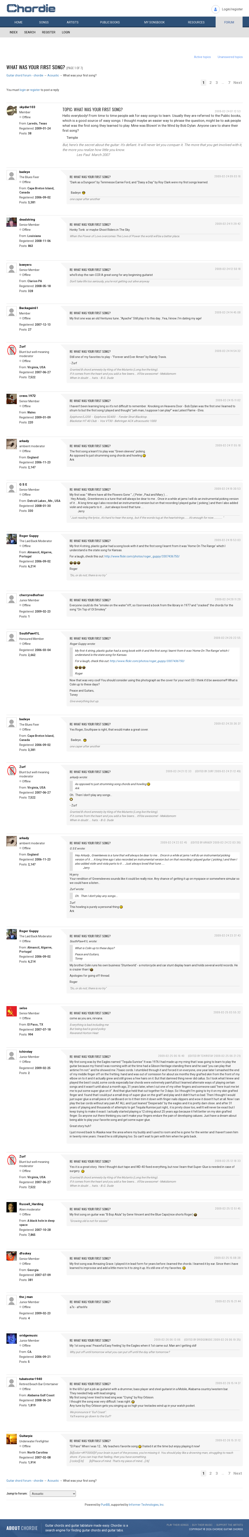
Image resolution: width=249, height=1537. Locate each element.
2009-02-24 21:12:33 (179, 771)
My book (154, 22)
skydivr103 (27, 107)
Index (14, 32)
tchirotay (25, 1052)
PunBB (105, 1504)
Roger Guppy (29, 536)
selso (23, 1008)
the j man (26, 1297)
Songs (44, 22)
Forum (229, 22)
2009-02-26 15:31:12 (228, 1440)
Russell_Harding (31, 1204)
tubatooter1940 (30, 1379)
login (23, 90)
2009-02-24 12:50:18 (228, 269)
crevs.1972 (27, 396)
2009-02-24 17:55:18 (228, 445)
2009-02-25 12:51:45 (228, 1208)
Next (237, 82)
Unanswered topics (230, 57)
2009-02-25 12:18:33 (228, 1160)
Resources (196, 22)
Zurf (22, 346)
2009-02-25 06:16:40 (171, 1055)
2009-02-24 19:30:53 (227, 488)
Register (48, 32)
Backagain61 (28, 308)
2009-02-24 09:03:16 (227, 176)
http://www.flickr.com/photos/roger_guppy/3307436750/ (142, 556)
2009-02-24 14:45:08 (228, 312)
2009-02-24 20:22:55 (227, 637)
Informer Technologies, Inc (146, 1504)
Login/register (232, 9)
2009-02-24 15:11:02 (228, 400)
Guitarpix (26, 1436)
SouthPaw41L (29, 633)
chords (238, 1529)
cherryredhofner (31, 595)
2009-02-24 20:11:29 (228, 599)
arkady (24, 441)
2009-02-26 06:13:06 (167, 1339)
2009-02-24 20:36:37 (227, 723)
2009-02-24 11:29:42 (228, 223)
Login (66, 32)
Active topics (202, 57)
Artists (73, 22)
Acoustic (53, 75)
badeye (24, 172)
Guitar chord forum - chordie (24, 75)
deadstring (27, 219)
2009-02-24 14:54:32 (228, 351)
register (35, 90)
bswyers (25, 265)
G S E (23, 484)
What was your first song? (35, 67)
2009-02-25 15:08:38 (227, 1257)
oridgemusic (28, 1335)
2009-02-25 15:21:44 (228, 1301)
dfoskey (25, 1253)
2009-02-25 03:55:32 (227, 1012)
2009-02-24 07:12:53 (228, 111)
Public (110, 22)
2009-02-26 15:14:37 (228, 1383)
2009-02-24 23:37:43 (227, 935)
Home (19, 22)
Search (29, 32)
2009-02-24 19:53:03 (227, 540)
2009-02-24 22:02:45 (173, 842)
